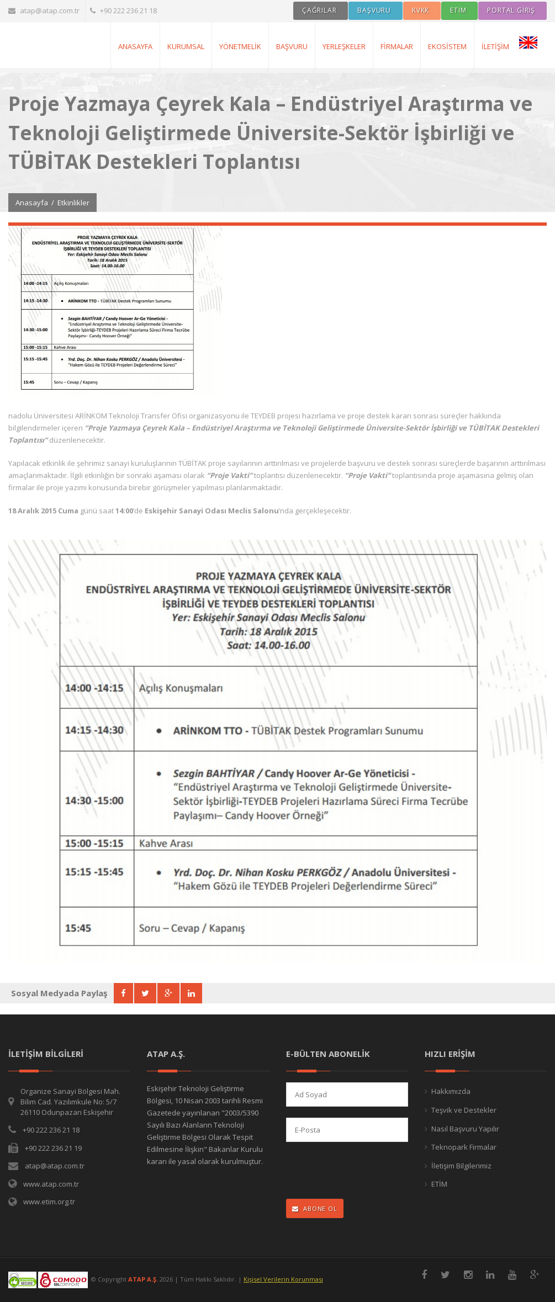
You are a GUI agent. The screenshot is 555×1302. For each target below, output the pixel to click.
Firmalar (396, 46)
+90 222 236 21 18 (123, 10)
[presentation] (358, 1171)
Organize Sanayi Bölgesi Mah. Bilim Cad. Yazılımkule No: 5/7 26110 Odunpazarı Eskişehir (70, 1101)
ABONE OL (314, 1208)
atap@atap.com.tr (44, 10)
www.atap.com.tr (51, 1184)
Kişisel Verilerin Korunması (283, 1279)
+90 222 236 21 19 (53, 1148)
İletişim (495, 46)
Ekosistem (447, 46)
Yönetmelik (240, 46)
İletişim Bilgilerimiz (461, 1166)
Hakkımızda (451, 1091)
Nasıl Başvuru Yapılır (465, 1129)
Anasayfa (31, 203)
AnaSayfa (135, 46)
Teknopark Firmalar (463, 1147)
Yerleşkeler (344, 46)
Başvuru (292, 46)
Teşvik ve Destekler (463, 1110)
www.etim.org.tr (49, 1202)
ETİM (439, 1184)
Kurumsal (185, 46)
